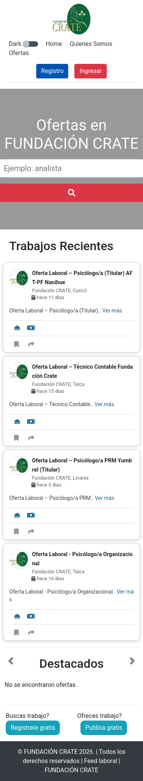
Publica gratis (103, 727)
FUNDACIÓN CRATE (51, 751)
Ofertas (19, 53)
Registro (52, 71)
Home (54, 43)
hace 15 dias (47, 391)
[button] (10, 673)
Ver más (112, 311)
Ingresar (91, 71)
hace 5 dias (46, 485)
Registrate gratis (33, 727)
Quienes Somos (91, 43)
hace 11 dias (47, 297)
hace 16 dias (47, 578)
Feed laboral (100, 761)
